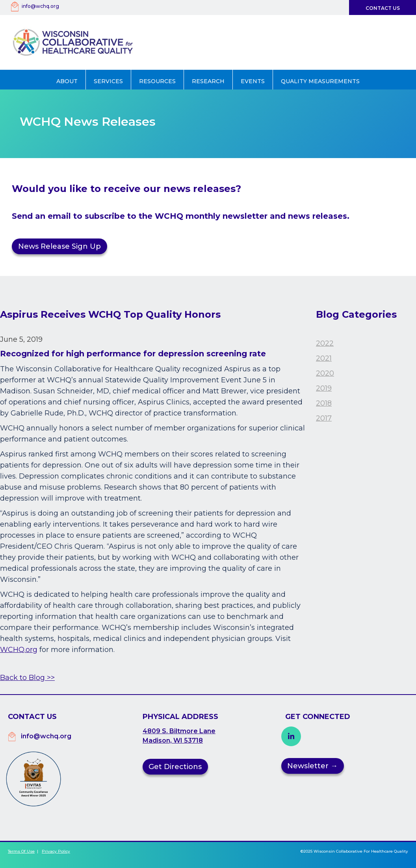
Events (253, 81)
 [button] (291, 736)
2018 (324, 403)
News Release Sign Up (59, 246)
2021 (324, 358)
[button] (67, 79)
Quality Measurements (320, 81)
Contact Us (383, 8)
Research (208, 81)
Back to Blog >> (27, 677)
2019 (324, 388)
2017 (324, 418)
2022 (325, 343)
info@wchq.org (40, 6)
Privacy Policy (56, 851)
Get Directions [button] (175, 766)
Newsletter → (312, 766)
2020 (325, 373)
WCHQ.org (18, 649)
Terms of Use (21, 851)
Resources (157, 81)
